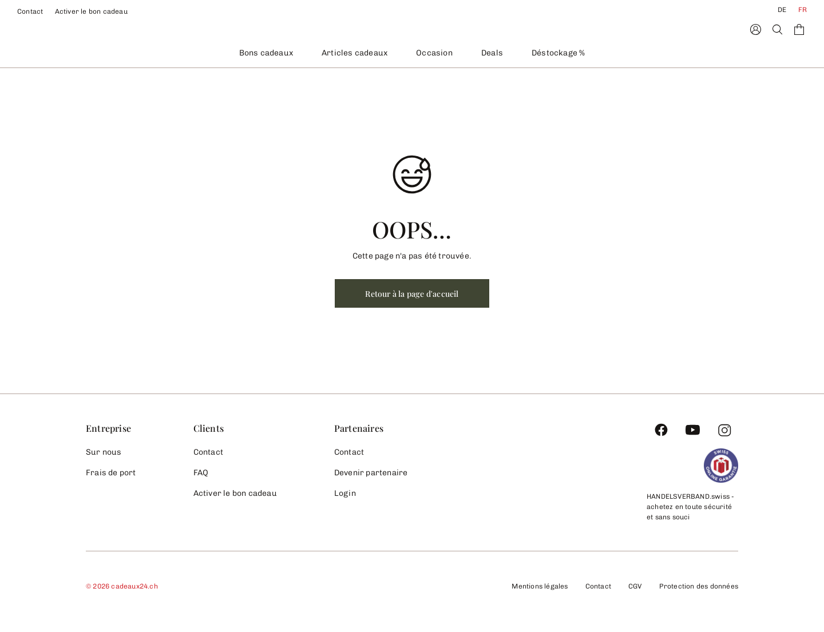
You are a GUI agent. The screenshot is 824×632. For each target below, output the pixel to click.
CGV (635, 586)
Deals (492, 53)
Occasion (434, 53)
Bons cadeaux (266, 53)
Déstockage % (558, 53)
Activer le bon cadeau (91, 11)
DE (782, 10)
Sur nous (104, 452)
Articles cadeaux (354, 53)
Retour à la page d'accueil (411, 293)
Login (345, 493)
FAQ (201, 473)
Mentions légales (540, 586)
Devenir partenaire (371, 473)
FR (802, 10)
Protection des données (698, 586)
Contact (30, 11)
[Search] (777, 29)
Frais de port (111, 473)
